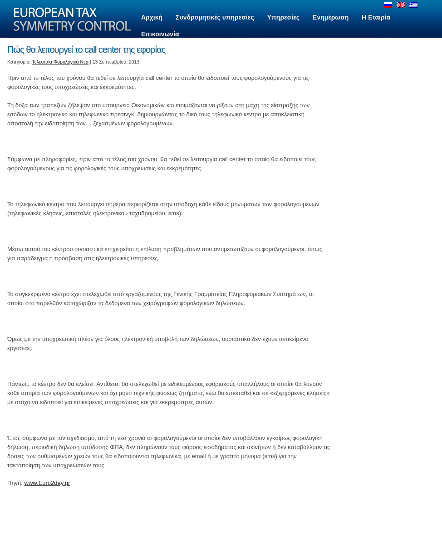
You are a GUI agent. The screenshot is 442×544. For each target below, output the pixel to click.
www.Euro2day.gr (47, 483)
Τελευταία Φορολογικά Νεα (60, 61)
